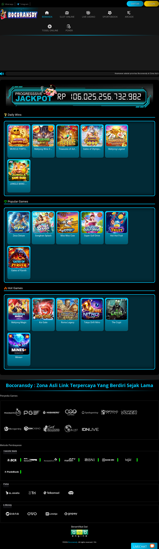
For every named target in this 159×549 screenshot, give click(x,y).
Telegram (22, 4)
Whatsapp (7, 4)
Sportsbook (110, 14)
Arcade (129, 14)
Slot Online (67, 14)
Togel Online (50, 28)
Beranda (47, 14)
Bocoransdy (72, 542)
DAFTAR (135, 3)
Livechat (143, 546)
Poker (69, 28)
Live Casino (88, 14)
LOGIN (151, 3)
